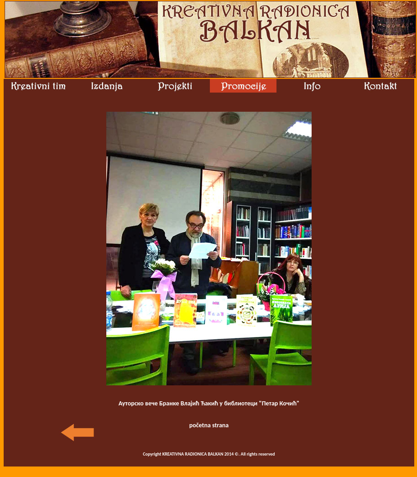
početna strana (209, 425)
